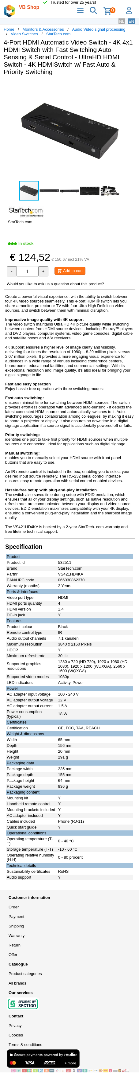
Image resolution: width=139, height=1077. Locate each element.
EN (131, 21)
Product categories (25, 973)
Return (15, 945)
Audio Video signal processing (99, 29)
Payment (16, 916)
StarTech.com (58, 34)
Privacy (15, 1025)
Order (14, 907)
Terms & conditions (25, 1044)
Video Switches (24, 34)
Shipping (16, 926)
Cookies (16, 1035)
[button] (130, 87)
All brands (17, 983)
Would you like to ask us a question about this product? (55, 284)
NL (121, 21)
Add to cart (70, 270)
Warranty (16, 935)
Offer (13, 954)
